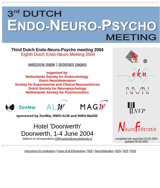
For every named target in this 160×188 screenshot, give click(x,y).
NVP (125, 151)
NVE (90, 151)
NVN (133, 151)
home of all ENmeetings (72, 151)
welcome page (41, 64)
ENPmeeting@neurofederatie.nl (73, 138)
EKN (118, 151)
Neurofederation (104, 151)
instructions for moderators (39, 151)
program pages (72, 64)
